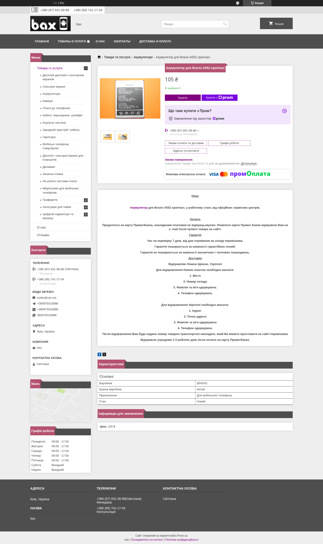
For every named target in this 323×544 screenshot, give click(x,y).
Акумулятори (143, 57)
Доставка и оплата (155, 41)
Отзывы (43, 235)
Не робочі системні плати (60, 181)
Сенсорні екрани (54, 86)
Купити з (219, 98)
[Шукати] (225, 24)
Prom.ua (182, 535)
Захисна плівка (53, 174)
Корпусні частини (54, 122)
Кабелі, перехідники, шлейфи (62, 115)
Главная (42, 41)
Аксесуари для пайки (57, 207)
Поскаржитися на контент (147, 539)
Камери (48, 101)
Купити (183, 97)
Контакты (122, 41)
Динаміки (49, 166)
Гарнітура (49, 137)
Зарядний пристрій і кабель (61, 130)
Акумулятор (138, 200)
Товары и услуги (72, 41)
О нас (100, 41)
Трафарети (50, 199)
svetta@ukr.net (46, 297)
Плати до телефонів (56, 108)
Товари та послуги (117, 57)
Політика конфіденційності (182, 539)
